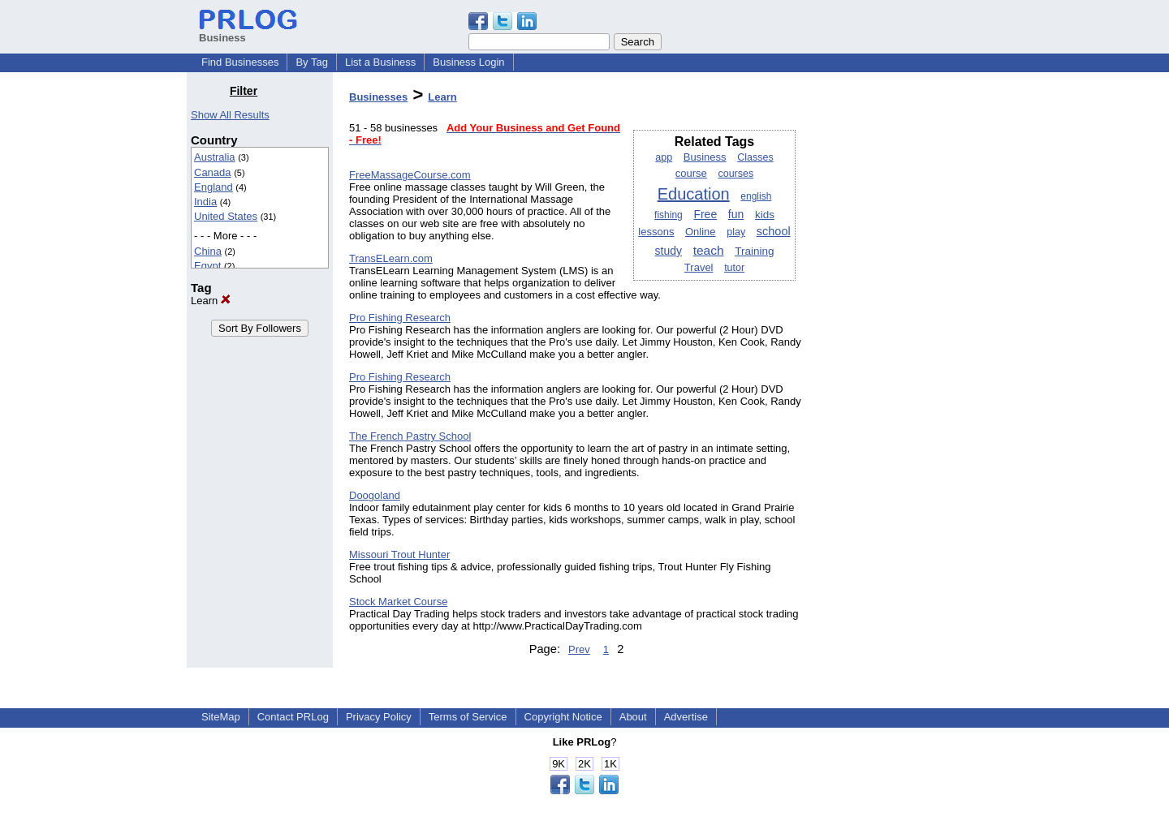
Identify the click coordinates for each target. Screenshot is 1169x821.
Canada (212, 172)
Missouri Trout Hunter (399, 554)
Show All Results (230, 115)
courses (735, 173)
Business (705, 157)
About (633, 717)
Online (700, 232)
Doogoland (374, 495)
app (663, 157)
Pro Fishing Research (400, 318)
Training (754, 251)
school (774, 231)
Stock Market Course (398, 601)
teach (708, 250)
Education (694, 194)
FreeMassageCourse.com (410, 175)
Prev (579, 649)
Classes (755, 157)
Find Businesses (239, 62)
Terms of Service (468, 717)
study (668, 250)
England (213, 187)
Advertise (686, 717)
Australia (214, 157)
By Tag (311, 62)
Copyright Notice (563, 717)
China (208, 251)
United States (225, 216)
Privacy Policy (379, 717)
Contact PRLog (293, 717)
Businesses (378, 97)
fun (736, 214)
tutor (734, 267)
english (755, 196)
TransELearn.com (391, 258)
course (691, 173)
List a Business (380, 62)
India (205, 202)
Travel (699, 267)
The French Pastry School (410, 436)
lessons (656, 232)
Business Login (468, 62)
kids (764, 214)
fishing (668, 215)
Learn (211, 300)
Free (705, 214)
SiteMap (220, 717)
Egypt (207, 266)
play (736, 232)
